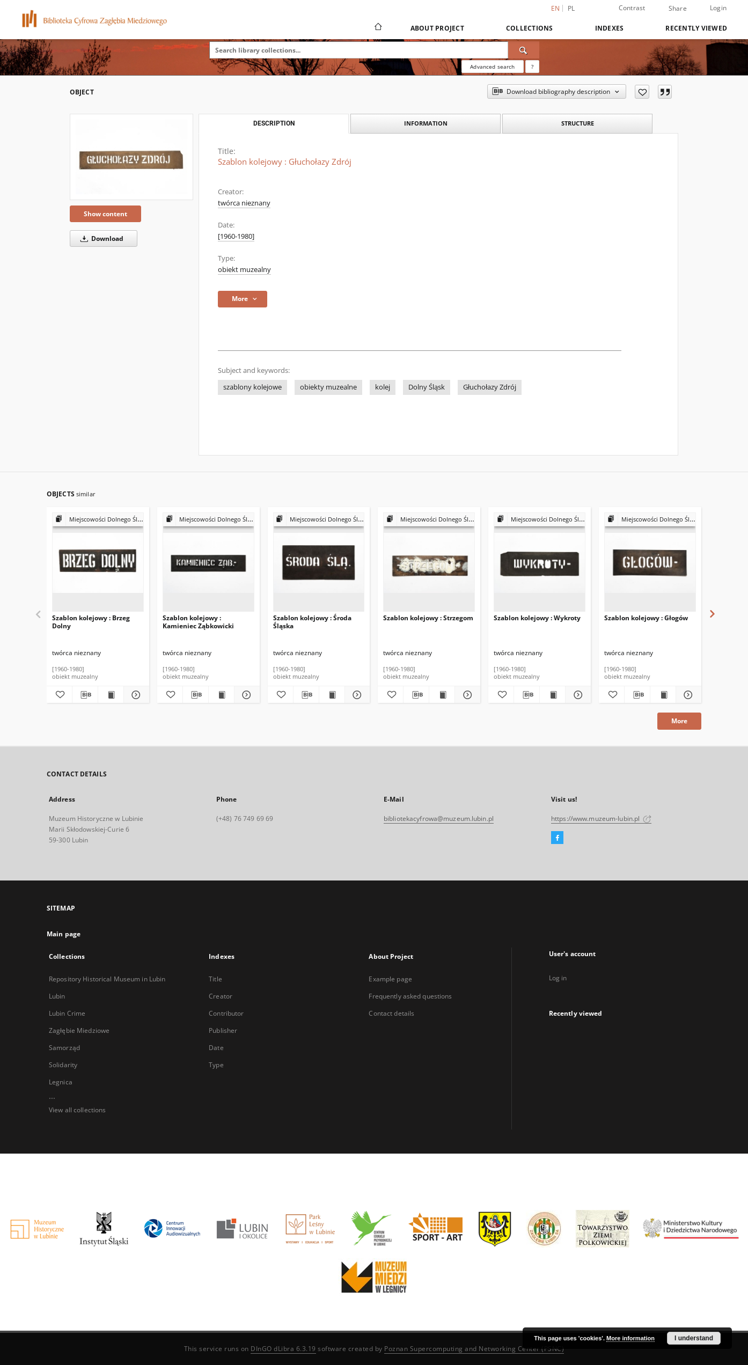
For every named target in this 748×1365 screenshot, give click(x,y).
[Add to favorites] (642, 92)
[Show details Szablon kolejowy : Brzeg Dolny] (135, 695)
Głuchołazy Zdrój (489, 387)
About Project (437, 28)
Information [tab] (426, 123)
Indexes (609, 28)
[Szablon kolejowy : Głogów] (650, 562)
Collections (529, 28)
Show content (105, 213)
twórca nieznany (244, 203)
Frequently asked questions (410, 996)
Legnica (60, 1082)
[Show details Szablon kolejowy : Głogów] (687, 695)
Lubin (57, 996)
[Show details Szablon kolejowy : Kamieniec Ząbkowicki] (245, 695)
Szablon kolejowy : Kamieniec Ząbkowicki (198, 621)
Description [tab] (274, 123)
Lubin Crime (67, 1013)
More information (630, 1338)
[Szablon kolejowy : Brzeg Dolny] (98, 562)
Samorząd (64, 1047)
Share (678, 8)
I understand (693, 1338)
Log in (558, 977)
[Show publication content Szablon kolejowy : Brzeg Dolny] (110, 695)
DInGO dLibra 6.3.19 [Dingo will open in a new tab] (283, 1348)
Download (100, 238)
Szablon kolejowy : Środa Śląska (312, 621)
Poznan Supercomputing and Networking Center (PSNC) (474, 1348)
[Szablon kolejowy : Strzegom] (429, 562)
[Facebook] (557, 838)
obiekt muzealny (244, 269)
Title (215, 979)
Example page (390, 979)
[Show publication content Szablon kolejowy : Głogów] (663, 695)
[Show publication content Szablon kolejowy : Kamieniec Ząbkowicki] (221, 695)
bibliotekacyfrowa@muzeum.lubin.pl (439, 818)
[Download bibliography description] (85, 695)
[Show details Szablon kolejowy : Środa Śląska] (356, 695)
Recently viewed (696, 28)
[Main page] (377, 28)
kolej (382, 387)
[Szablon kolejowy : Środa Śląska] (319, 562)
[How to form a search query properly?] (532, 66)
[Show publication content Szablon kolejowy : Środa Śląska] (331, 695)
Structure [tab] (577, 123)
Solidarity (63, 1064)
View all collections (77, 1109)
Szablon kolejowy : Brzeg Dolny (91, 621)
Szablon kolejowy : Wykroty (537, 617)
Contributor (226, 1013)
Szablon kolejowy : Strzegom (428, 617)
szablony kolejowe (252, 387)
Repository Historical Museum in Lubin (107, 979)
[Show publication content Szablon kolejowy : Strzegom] (441, 695)
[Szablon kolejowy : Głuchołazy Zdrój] (131, 157)
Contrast (632, 7)
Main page (63, 933)
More (679, 720)
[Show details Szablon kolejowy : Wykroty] (576, 695)
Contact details (391, 1013)
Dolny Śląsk (426, 387)
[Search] (523, 49)
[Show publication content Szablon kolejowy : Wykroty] (552, 695)
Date (216, 1047)
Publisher (223, 1030)
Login (718, 7)
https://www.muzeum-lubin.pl (601, 818)
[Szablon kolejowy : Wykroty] (539, 562)
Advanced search (492, 66)
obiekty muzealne (328, 387)
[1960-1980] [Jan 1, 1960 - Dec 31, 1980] (236, 236)
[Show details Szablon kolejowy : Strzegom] (466, 695)
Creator (220, 996)
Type (216, 1064)
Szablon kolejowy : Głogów (646, 617)
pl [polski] (571, 8)
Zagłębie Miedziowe (79, 1030)
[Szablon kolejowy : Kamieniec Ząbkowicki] (208, 562)
